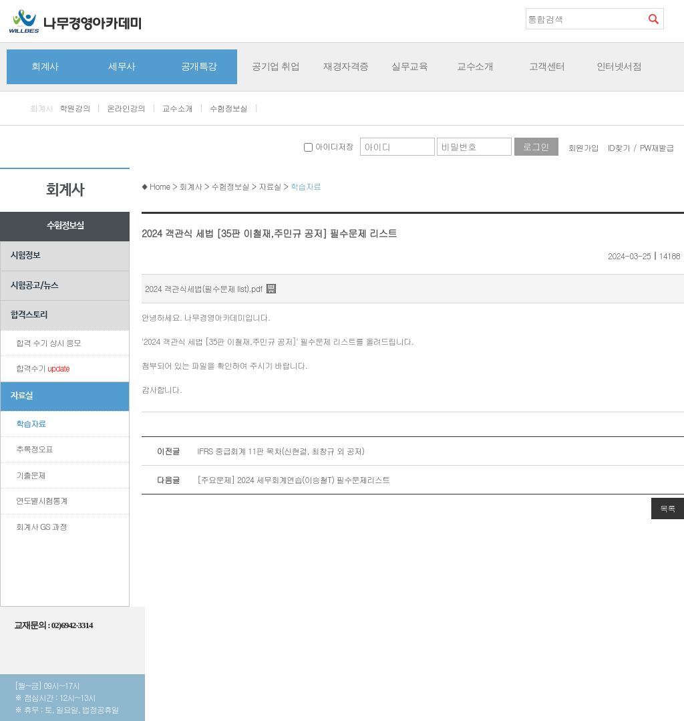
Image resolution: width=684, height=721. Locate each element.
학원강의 (74, 108)
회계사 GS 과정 (41, 526)
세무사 (122, 66)
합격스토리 (29, 315)
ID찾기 (619, 147)
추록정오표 (34, 448)
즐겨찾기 (674, 18)
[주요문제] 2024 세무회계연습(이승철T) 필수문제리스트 (266, 480)
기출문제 (30, 474)
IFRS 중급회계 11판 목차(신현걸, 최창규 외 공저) (253, 451)
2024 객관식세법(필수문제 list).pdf (204, 288)
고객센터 (547, 66)
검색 (653, 19)
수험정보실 (229, 108)
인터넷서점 (619, 66)
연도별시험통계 (41, 500)
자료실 (22, 396)
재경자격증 (346, 66)
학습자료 (30, 423)
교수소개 (475, 66)
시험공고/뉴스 (34, 286)
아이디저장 (328, 146)
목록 (667, 508)
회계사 (45, 66)
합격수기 (42, 368)
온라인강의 (126, 108)
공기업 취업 (275, 66)
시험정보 (25, 256)
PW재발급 (657, 147)
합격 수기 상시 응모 (48, 342)
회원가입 (583, 147)
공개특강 (199, 66)
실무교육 (409, 66)
